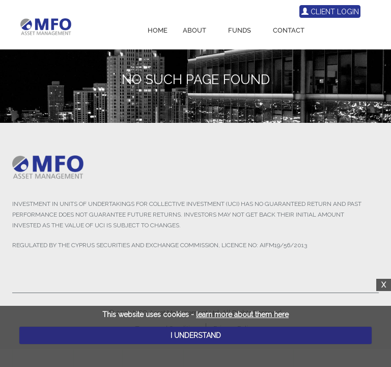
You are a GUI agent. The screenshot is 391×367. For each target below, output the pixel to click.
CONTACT (288, 30)
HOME (157, 30)
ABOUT (194, 30)
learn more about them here (242, 314)
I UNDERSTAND (196, 335)
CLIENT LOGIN (330, 12)
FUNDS (239, 30)
